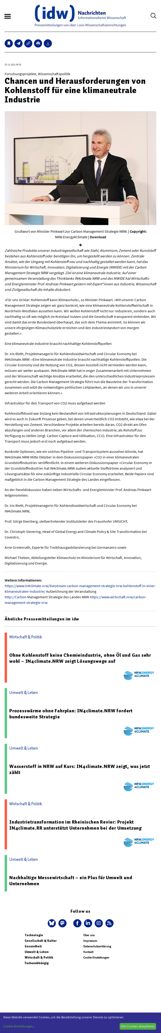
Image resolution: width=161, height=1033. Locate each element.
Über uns (88, 935)
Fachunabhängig (37, 963)
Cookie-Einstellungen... (19, 1026)
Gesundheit (33, 946)
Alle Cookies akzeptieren (138, 1026)
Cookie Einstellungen (96, 957)
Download (98, 237)
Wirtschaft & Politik (39, 957)
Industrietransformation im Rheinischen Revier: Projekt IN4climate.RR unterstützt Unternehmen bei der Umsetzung (75, 824)
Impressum (90, 941)
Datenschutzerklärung (97, 946)
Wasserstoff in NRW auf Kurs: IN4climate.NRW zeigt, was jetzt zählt (79, 769)
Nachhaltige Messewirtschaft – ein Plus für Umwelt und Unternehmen (70, 880)
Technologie (34, 935)
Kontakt (88, 952)
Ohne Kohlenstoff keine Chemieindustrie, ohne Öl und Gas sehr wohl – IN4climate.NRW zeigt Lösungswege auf (80, 658)
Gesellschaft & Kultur (41, 941)
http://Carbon (16, 597)
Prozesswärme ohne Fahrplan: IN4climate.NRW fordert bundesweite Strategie (71, 713)
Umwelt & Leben (37, 952)
